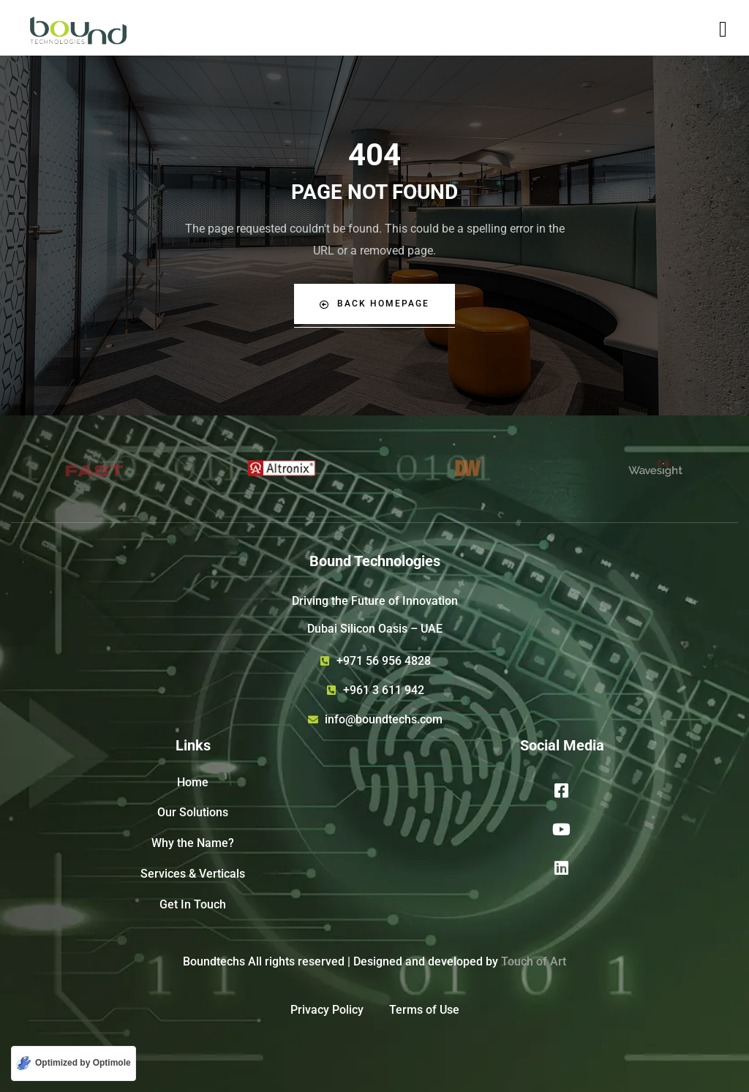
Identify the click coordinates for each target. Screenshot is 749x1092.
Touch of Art (533, 961)
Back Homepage (374, 303)
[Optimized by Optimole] (73, 1063)
